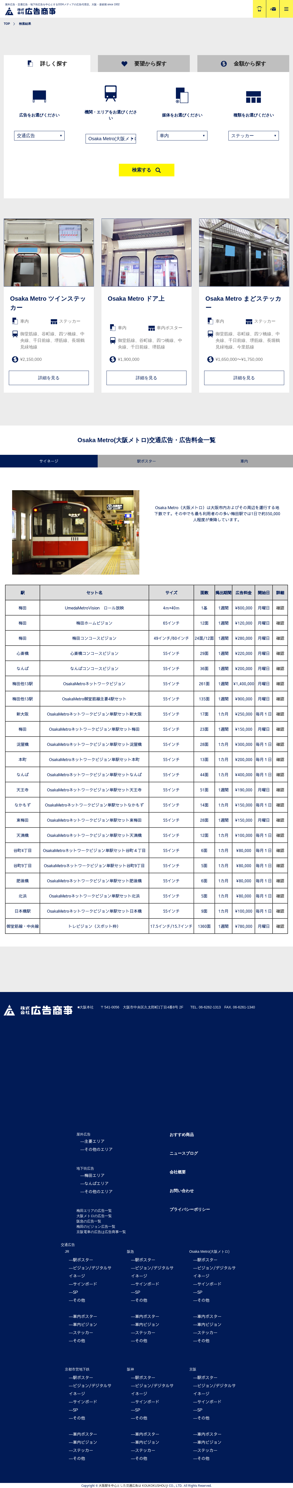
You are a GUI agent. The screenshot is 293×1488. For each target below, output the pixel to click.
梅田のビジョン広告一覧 (95, 1226)
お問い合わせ (182, 1191)
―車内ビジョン (83, 1324)
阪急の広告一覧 (88, 1221)
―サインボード (83, 1284)
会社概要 (178, 1172)
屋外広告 (83, 1134)
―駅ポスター (81, 1259)
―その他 (77, 1300)
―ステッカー (81, 1332)
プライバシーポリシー (190, 1209)
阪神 (130, 1369)
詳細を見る (49, 377)
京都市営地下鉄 (77, 1369)
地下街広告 (85, 1168)
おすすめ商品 (182, 1134)
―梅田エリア (93, 1175)
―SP (73, 1292)
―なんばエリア (95, 1183)
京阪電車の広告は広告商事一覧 (101, 1232)
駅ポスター (146, 461)
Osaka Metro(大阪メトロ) (209, 1251)
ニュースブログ (184, 1153)
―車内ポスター (83, 1316)
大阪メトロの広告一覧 (94, 1216)
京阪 (192, 1369)
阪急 (130, 1251)
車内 (244, 461)
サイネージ (48, 461)
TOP (7, 24)
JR (67, 1251)
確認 (280, 607)
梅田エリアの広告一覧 (94, 1211)
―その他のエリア (97, 1149)
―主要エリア (93, 1141)
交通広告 (68, 1245)
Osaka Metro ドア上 (136, 298)
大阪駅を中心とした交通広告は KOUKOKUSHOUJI (133, 1485)
